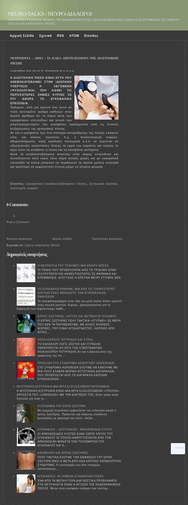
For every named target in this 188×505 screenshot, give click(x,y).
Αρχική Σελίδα (22, 36)
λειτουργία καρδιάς (103, 183)
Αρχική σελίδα (62, 238)
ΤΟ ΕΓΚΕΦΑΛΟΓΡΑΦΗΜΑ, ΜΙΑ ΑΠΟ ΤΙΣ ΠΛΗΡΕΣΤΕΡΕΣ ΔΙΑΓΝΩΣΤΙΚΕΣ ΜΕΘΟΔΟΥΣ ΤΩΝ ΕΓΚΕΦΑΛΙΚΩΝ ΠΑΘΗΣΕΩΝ (76, 293)
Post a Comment (17, 222)
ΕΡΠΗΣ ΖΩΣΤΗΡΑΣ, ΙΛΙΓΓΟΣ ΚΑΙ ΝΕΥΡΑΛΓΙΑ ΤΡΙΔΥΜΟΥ (77, 316)
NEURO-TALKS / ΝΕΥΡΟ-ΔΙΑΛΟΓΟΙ (50, 14)
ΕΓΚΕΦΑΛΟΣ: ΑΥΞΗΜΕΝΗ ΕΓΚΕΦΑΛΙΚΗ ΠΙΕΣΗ (71, 476)
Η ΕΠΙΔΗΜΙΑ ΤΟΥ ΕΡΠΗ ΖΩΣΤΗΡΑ (62, 406)
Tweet (179, 447)
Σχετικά (45, 36)
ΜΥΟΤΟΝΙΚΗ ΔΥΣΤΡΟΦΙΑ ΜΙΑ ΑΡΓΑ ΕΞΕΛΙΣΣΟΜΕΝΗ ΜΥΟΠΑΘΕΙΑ (63, 386)
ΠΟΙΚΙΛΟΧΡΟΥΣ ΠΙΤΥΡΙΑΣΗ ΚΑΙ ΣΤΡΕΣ (65, 339)
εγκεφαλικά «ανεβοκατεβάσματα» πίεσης (56, 183)
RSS (60, 36)
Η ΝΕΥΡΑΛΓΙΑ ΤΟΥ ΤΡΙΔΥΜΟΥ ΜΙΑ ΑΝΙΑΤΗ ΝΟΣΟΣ (73, 265)
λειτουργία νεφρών (24, 188)
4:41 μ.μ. (69, 70)
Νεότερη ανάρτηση (19, 238)
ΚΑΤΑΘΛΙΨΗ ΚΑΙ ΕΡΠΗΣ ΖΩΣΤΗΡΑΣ (63, 452)
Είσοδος (91, 36)
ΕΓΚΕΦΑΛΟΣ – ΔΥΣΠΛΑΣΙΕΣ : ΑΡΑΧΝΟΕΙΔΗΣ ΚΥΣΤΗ (75, 429)
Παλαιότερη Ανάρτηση (107, 238)
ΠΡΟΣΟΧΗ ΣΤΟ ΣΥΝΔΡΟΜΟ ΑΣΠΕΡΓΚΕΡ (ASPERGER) (76, 363)
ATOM (74, 36)
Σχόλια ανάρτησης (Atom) (42, 245)
